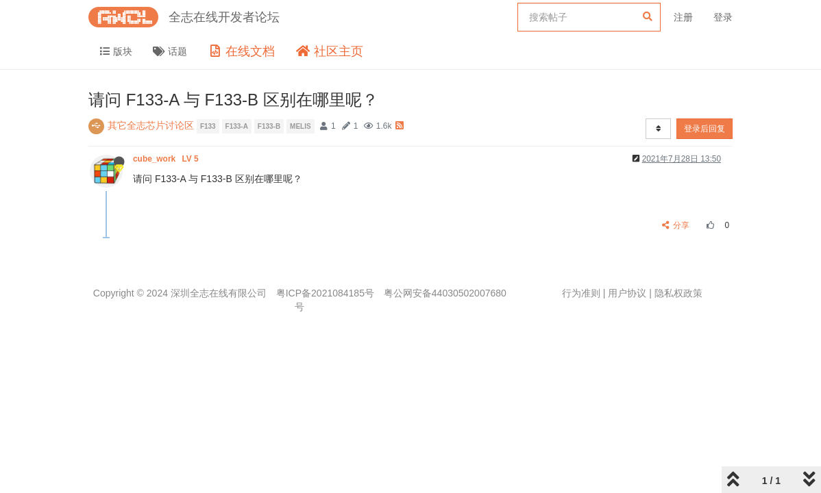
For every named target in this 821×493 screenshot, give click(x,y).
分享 (676, 225)
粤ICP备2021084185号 (325, 293)
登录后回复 (704, 129)
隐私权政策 (678, 293)
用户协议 (627, 293)
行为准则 (581, 293)
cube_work (167, 159)
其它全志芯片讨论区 (151, 125)
